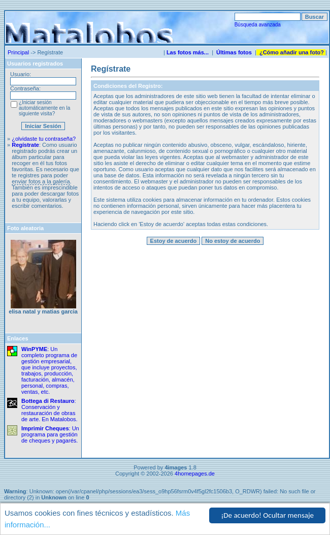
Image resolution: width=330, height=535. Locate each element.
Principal (18, 52)
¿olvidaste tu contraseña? (44, 139)
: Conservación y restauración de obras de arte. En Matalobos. (49, 410)
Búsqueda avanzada (258, 24)
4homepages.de (195, 473)
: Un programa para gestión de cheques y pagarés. (50, 434)
